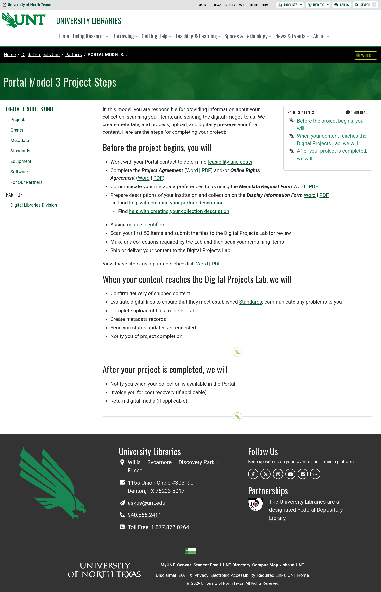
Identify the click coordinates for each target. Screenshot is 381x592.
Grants (16, 130)
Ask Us (341, 4)
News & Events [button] (292, 36)
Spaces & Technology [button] (248, 36)
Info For (316, 4)
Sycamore (160, 462)
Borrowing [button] (125, 36)
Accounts (288, 4)
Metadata (19, 140)
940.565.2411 (144, 515)
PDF (206, 170)
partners (73, 54)
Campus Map (265, 564)
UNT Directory (258, 4)
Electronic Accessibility (232, 575)
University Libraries (88, 20)
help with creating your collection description (179, 211)
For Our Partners (26, 182)
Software (19, 171)
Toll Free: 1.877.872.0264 (158, 527)
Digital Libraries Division (33, 205)
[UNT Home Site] (52, 482)
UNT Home (298, 575)
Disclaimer (166, 575)
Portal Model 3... (107, 54)
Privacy (201, 575)
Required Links (271, 575)
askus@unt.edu (146, 503)
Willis (135, 462)
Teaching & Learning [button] (198, 36)
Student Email (235, 4)
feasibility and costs (230, 162)
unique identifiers (146, 225)
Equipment (20, 161)
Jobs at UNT (292, 564)
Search (365, 4)
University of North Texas (27, 4)
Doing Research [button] (91, 36)
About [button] (321, 36)
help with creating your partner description (176, 203)
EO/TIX (185, 575)
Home (63, 36)
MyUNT (203, 4)
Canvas (217, 4)
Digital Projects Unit (30, 109)
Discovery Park (197, 462)
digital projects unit (40, 54)
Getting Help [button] (156, 36)
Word (192, 170)
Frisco (135, 470)
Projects (18, 119)
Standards (250, 302)
